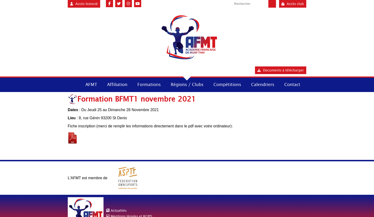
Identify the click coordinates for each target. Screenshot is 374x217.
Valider (272, 4)
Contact (292, 84)
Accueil (72, 84)
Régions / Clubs (187, 84)
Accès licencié (84, 4)
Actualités (119, 210)
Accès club (292, 4)
